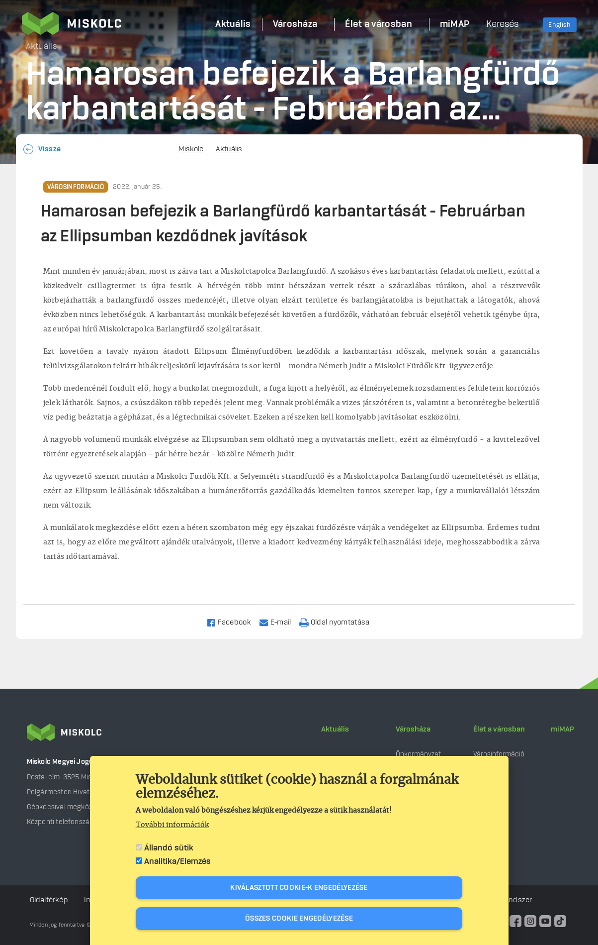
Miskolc (190, 149)
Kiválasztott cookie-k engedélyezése (299, 888)
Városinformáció (75, 187)
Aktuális (229, 149)
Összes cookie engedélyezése (299, 919)
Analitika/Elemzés (177, 861)
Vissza (49, 149)
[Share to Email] (279, 622)
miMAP (562, 730)
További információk (172, 825)
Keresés (502, 24)
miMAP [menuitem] (455, 24)
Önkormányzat (418, 754)
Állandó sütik (168, 847)
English (559, 24)
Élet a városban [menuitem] (378, 24)
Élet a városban (499, 730)
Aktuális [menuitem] (233, 24)
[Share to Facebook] (233, 622)
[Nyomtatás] (339, 622)
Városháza (413, 730)
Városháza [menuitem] (295, 24)
